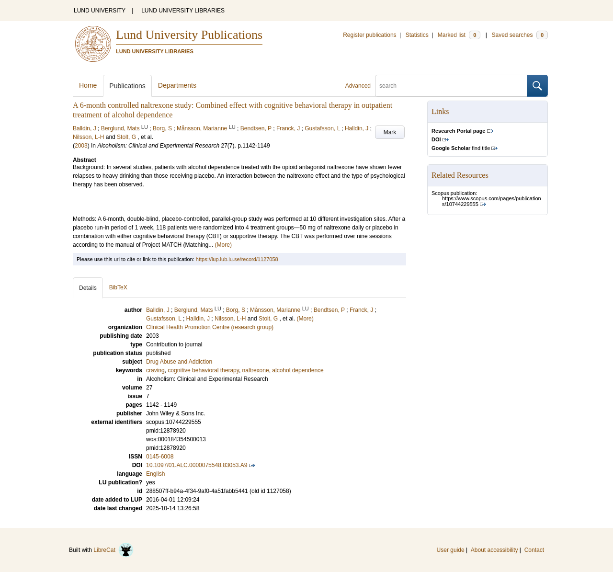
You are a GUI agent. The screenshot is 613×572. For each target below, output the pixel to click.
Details (88, 288)
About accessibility (494, 550)
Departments (177, 85)
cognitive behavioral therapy (203, 370)
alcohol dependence (297, 370)
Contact (534, 550)
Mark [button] (390, 132)
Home (88, 85)
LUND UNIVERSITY (99, 10)
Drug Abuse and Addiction (179, 361)
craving (155, 370)
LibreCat (113, 550)
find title (460, 148)
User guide (451, 550)
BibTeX (118, 287)
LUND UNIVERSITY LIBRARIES (183, 10)
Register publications (369, 35)
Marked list (459, 35)
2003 (81, 145)
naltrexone (255, 370)
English (155, 473)
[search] (451, 86)
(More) (223, 244)
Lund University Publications (189, 35)
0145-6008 (159, 456)
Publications (127, 86)
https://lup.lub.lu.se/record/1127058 (237, 259)
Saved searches (519, 35)
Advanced (358, 85)
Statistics (417, 35)
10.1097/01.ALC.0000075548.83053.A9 (197, 465)
